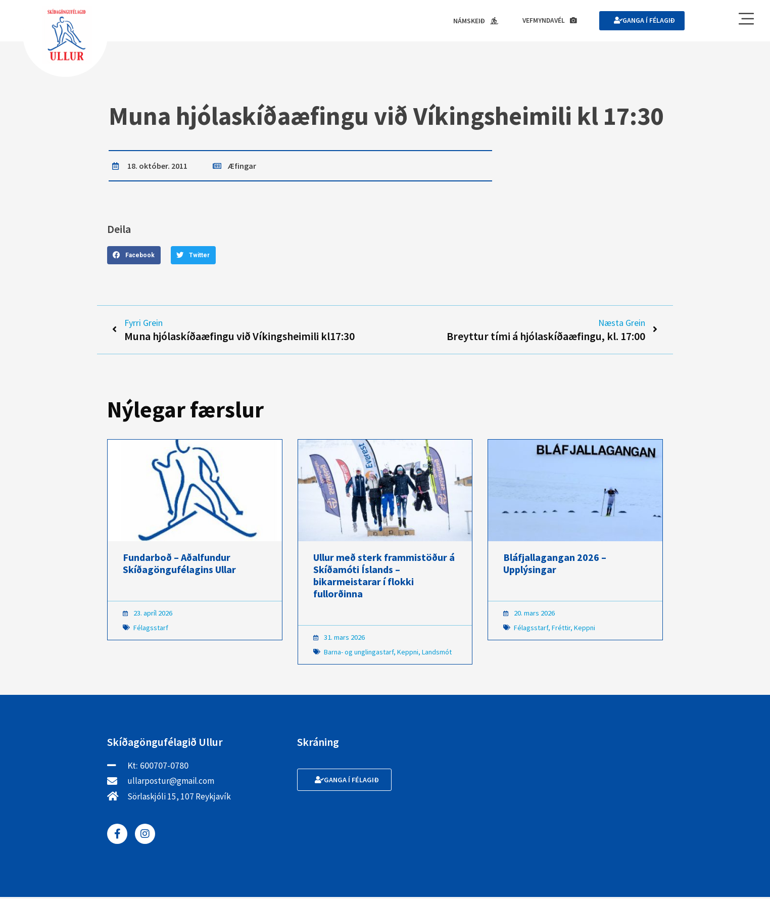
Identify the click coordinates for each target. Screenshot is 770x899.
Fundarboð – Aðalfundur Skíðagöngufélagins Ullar (179, 565)
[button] (134, 256)
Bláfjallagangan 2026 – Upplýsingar (554, 565)
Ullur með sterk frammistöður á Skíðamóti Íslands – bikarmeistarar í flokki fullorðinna (384, 577)
